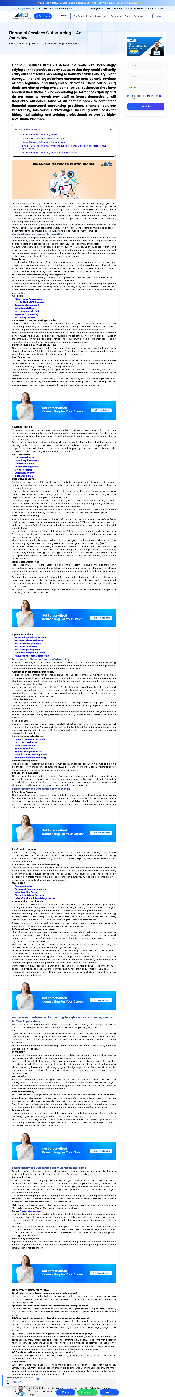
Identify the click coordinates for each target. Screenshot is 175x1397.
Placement (65, 16)
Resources (101, 16)
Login (158, 16)
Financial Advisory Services (29, 895)
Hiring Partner (97, 8)
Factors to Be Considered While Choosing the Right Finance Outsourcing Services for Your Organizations (63, 147)
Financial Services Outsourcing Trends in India (43, 142)
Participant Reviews (134, 8)
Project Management (31, 1211)
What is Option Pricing (26, 892)
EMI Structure (140, 16)
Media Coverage (114, 8)
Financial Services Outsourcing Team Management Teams (49, 152)
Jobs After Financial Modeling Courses (35, 898)
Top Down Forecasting (26, 314)
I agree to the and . (146, 97)
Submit (146, 106)
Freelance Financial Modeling (30, 757)
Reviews (116, 16)
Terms (147, 95)
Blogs (127, 16)
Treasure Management (27, 305)
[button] (130, 87)
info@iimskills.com (26, 8)
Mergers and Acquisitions (28, 299)
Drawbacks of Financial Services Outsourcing (42, 138)
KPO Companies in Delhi (27, 311)
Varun (32, 1384)
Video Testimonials (154, 8)
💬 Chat (109, 1392)
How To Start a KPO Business (30, 302)
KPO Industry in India (26, 646)
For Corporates (82, 16)
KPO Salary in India (25, 317)
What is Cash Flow (24, 308)
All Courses (42, 16)
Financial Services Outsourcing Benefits (39, 134)
